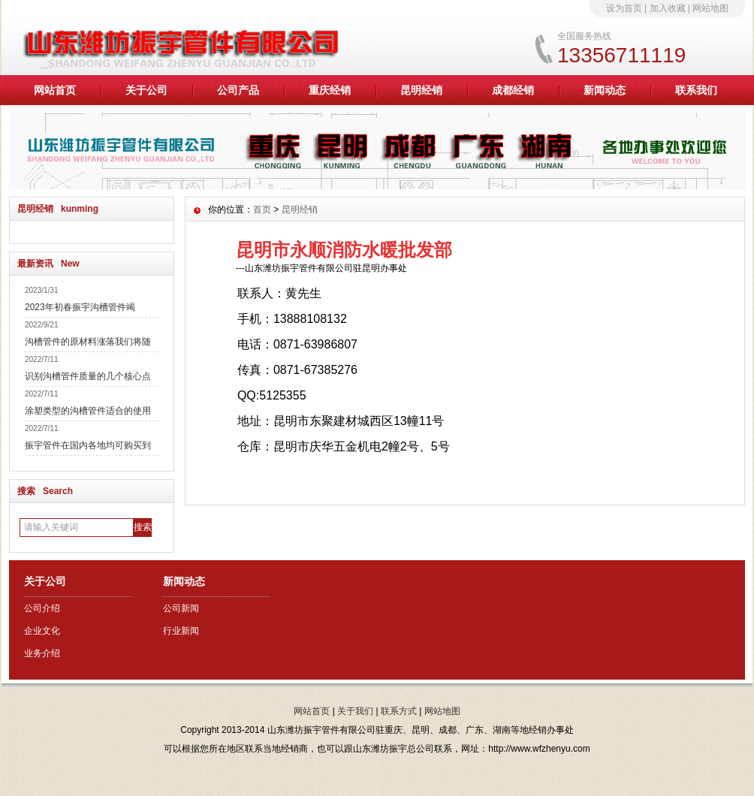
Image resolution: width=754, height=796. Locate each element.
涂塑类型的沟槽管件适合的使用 (88, 411)
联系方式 (399, 711)
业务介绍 (42, 653)
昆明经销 (421, 90)
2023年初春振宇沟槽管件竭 (80, 307)
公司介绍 (42, 608)
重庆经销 (330, 90)
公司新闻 (181, 608)
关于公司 (146, 90)
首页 (262, 209)
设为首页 (624, 8)
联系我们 (696, 90)
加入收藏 (668, 8)
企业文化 (42, 631)
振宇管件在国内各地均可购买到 (88, 445)
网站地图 (710, 8)
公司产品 (238, 90)
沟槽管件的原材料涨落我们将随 (88, 341)
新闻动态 (605, 90)
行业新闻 (181, 631)
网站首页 (55, 90)
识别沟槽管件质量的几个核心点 (88, 376)
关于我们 (355, 711)
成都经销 (513, 90)
